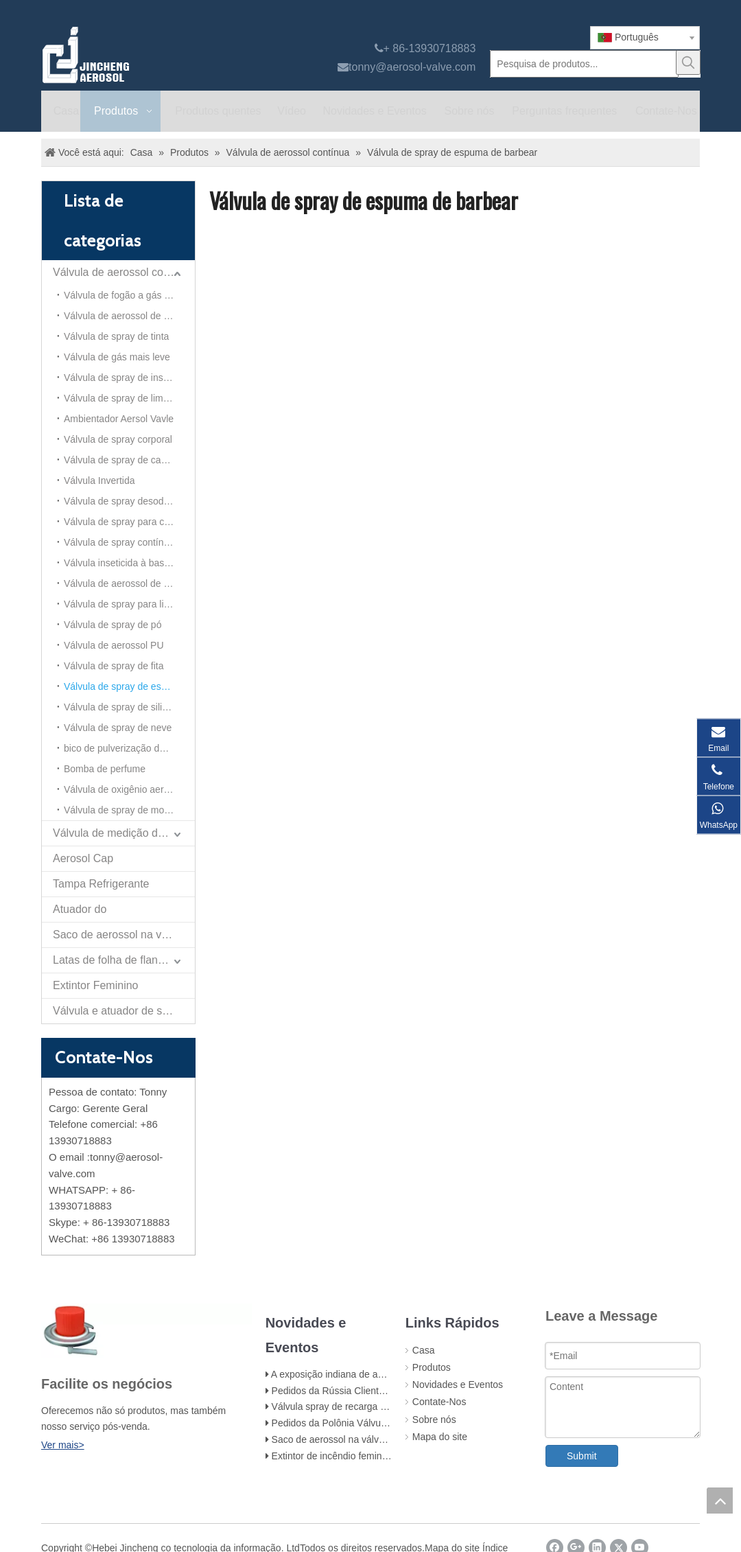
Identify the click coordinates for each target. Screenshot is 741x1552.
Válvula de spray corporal (118, 439)
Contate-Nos (439, 1401)
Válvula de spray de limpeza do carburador (129, 398)
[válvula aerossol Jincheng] (158, 55)
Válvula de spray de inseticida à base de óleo (129, 377)
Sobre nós (434, 1419)
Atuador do (79, 909)
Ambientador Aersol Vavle (119, 418)
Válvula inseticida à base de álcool (129, 562)
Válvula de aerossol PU (114, 645)
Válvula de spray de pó (112, 624)
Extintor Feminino (96, 985)
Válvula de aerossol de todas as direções (129, 315)
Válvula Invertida (99, 480)
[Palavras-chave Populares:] (688, 62)
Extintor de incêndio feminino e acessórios (361, 1455)
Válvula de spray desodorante (127, 501)
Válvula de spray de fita (114, 665)
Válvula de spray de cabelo (121, 459)
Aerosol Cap (83, 858)
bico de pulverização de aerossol (129, 748)
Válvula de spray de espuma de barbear (129, 686)
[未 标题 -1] (146, 1331)
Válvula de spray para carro (122, 521)
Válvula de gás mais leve (117, 356)
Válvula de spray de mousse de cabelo (129, 809)
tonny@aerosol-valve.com (412, 67)
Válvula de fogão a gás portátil (128, 295)
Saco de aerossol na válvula (121, 934)
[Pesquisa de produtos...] (584, 64)
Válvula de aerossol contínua (123, 272)
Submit (582, 1455)
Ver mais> (62, 1444)
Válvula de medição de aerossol (124, 833)
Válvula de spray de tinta (116, 336)
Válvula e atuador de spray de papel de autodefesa (124, 1011)
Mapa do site (439, 1436)
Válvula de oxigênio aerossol (125, 789)
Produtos (431, 1367)
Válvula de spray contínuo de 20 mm (129, 542)
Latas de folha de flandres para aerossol (124, 960)
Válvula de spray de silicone (123, 707)
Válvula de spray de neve (118, 727)
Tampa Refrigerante (101, 884)
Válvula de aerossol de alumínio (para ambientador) (129, 583)
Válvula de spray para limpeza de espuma (129, 604)
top (720, 1500)
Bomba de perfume (104, 768)
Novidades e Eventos (457, 1384)
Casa (423, 1350)
